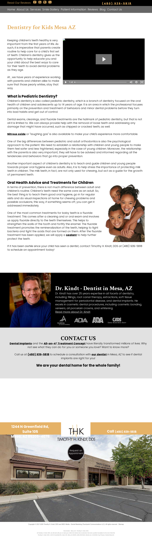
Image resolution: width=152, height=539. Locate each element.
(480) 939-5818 (117, 3)
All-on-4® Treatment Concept (65, 343)
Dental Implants (21, 343)
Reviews (93, 9)
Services (35, 9)
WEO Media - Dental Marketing (72, 524)
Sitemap (121, 524)
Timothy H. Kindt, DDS (51, 524)
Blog (103, 9)
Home (11, 9)
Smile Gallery (50, 9)
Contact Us (114, 9)
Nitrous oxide (16, 134)
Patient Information (73, 9)
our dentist (99, 354)
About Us (22, 9)
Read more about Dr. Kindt (72, 312)
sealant (71, 235)
